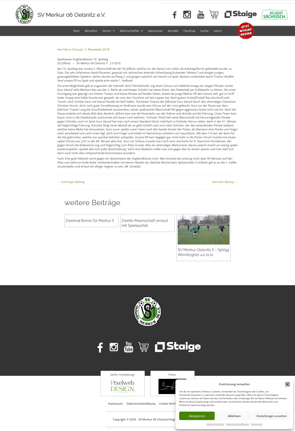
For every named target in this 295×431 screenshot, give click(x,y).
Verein (108, 31)
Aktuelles (91, 31)
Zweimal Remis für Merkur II (89, 220)
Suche (204, 31)
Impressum (256, 424)
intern (218, 31)
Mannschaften (131, 31)
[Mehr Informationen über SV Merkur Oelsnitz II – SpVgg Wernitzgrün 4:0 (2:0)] (204, 229)
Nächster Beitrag (224, 182)
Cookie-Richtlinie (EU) (173, 403)
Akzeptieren (197, 416)
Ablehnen (234, 416)
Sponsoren (155, 31)
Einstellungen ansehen (272, 416)
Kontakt (173, 31)
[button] (287, 384)
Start (76, 31)
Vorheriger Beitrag (71, 182)
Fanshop (189, 31)
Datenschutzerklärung (237, 424)
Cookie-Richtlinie (215, 424)
